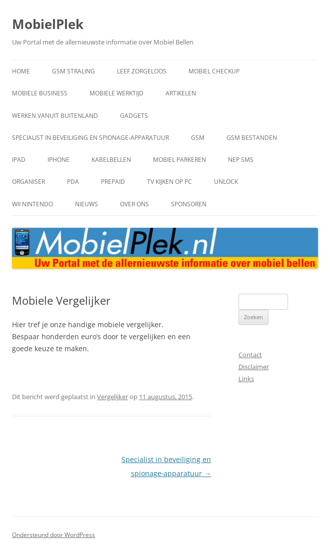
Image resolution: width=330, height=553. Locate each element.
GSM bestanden (251, 137)
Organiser (28, 181)
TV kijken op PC (169, 181)
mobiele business (40, 93)
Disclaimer (253, 366)
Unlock (226, 181)
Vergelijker (112, 396)
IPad (19, 159)
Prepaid (113, 181)
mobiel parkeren (179, 159)
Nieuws (86, 204)
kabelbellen (111, 159)
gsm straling (73, 71)
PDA (73, 181)
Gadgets (134, 115)
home (21, 71)
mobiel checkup (214, 71)
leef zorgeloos (141, 71)
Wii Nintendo (32, 204)
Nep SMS (241, 159)
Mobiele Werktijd (117, 93)
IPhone (59, 159)
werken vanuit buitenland (55, 115)
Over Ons (134, 204)
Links (246, 378)
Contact (250, 354)
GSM (197, 137)
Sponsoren (188, 204)
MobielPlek (48, 24)
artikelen (181, 93)
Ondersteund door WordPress (53, 535)
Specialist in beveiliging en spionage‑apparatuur (90, 137)
